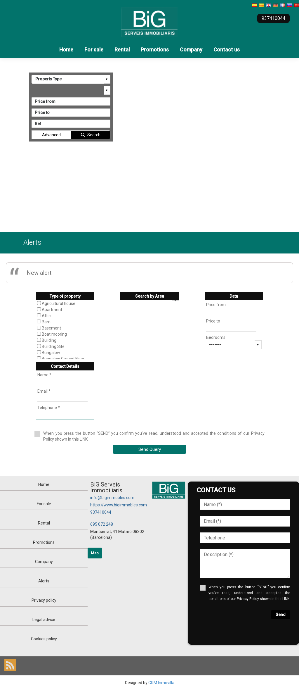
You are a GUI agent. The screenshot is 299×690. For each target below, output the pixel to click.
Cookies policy (44, 638)
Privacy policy (44, 600)
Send (281, 614)
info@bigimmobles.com (112, 497)
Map (95, 553)
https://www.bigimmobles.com (118, 505)
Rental (122, 49)
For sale (93, 49)
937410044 (100, 512)
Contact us (226, 49)
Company (191, 49)
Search (93, 134)
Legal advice (43, 619)
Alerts (43, 581)
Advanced (51, 134)
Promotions (155, 49)
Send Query (149, 449)
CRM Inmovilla (161, 682)
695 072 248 (101, 524)
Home (66, 49)
